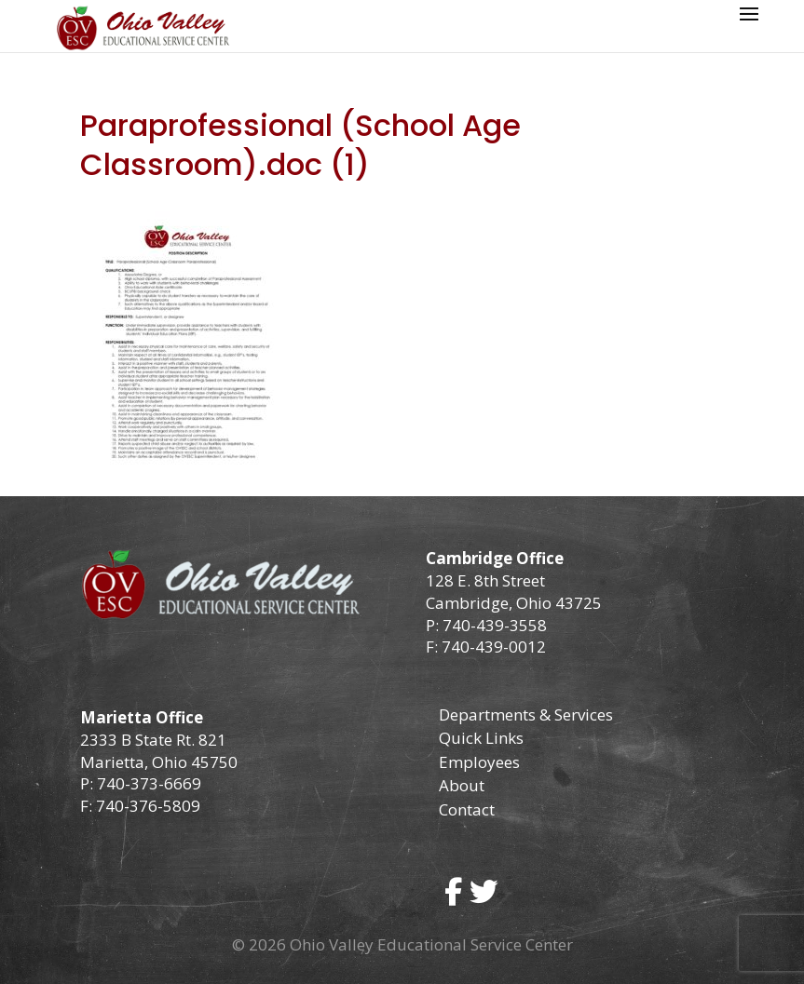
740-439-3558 (493, 625)
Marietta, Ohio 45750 (159, 762)
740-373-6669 (149, 783)
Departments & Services (526, 714)
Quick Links (481, 737)
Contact (467, 809)
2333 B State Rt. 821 (153, 739)
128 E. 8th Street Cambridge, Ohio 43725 (514, 591)
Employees (479, 762)
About (461, 785)
